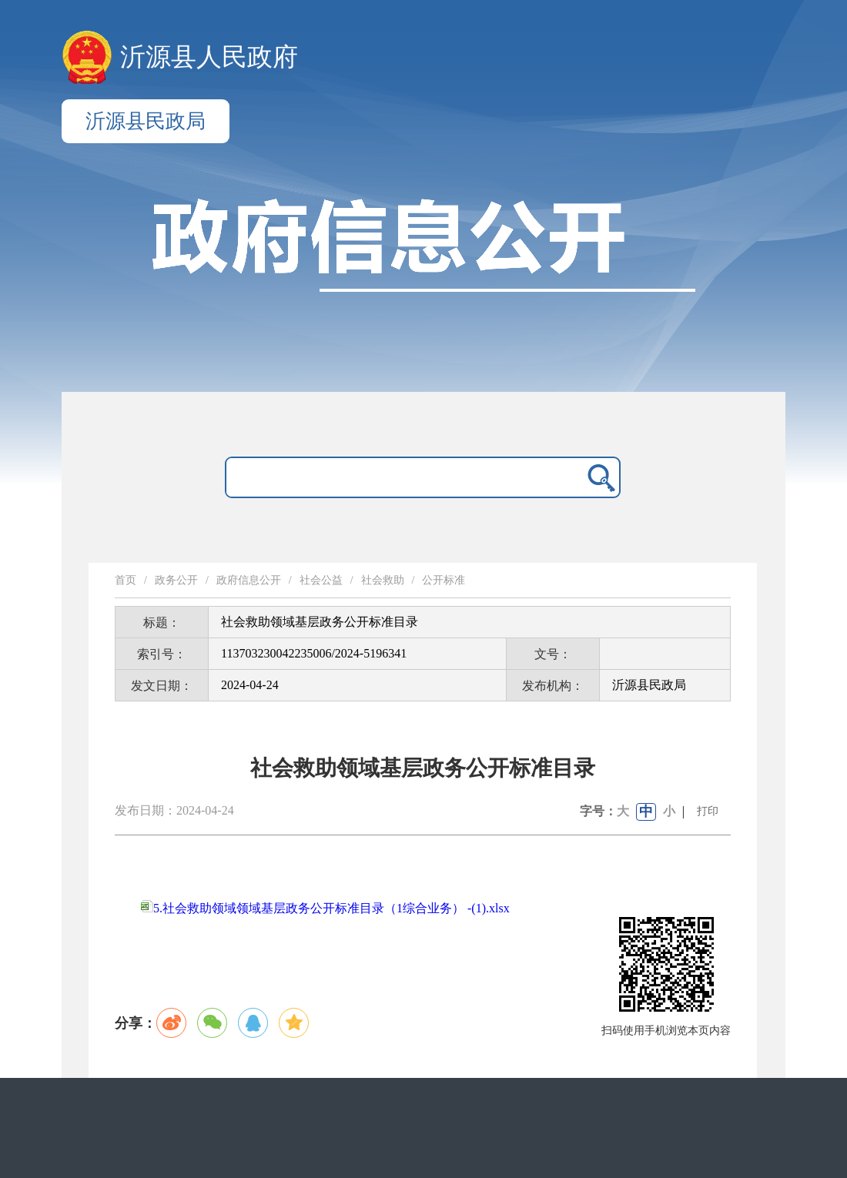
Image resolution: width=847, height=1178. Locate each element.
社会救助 (382, 580)
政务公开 (176, 580)
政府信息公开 (248, 580)
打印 (707, 811)
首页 (125, 580)
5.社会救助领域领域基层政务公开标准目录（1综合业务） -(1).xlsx (325, 908)
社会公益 (321, 580)
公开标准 (443, 580)
